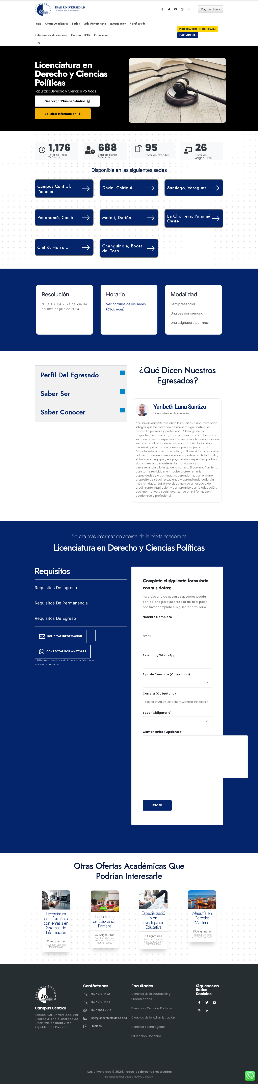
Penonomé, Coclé (55, 217)
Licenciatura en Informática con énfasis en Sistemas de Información (56, 923)
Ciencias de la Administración (153, 1017)
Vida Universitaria (94, 24)
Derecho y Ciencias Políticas (152, 1008)
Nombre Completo (157, 617)
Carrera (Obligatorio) (159, 694)
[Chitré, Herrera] (85, 247)
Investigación (118, 24)
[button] (67, 101)
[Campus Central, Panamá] (85, 188)
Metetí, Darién (116, 217)
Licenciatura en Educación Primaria (105, 921)
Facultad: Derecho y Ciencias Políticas (65, 91)
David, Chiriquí (117, 187)
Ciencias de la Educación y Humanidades (151, 996)
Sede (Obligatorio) (157, 713)
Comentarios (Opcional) (162, 732)
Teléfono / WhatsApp (159, 655)
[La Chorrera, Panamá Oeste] (215, 218)
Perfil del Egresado (69, 375)
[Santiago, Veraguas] (215, 188)
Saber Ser (55, 393)
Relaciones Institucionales (51, 35)
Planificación (138, 24)
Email (147, 636)
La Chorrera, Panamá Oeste (188, 218)
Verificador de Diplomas (197, 29)
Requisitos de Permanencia (61, 603)
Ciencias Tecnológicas (148, 1027)
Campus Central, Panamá (54, 188)
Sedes (76, 24)
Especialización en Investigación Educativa (153, 920)
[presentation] (173, 789)
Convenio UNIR (80, 35)
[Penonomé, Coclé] (85, 217)
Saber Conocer (62, 412)
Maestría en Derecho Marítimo (202, 918)
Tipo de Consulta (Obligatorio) (166, 674)
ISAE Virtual (188, 35)
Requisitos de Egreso (55, 618)
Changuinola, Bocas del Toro (122, 248)
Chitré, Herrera (53, 247)
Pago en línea (210, 9)
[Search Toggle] (39, 43)
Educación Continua (146, 1036)
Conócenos (101, 35)
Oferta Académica (56, 24)
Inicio (38, 24)
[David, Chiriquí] (150, 188)
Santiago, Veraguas (186, 187)
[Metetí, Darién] (150, 217)
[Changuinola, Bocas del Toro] (150, 248)
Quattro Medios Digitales (139, 1076)
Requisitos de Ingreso (56, 587)
